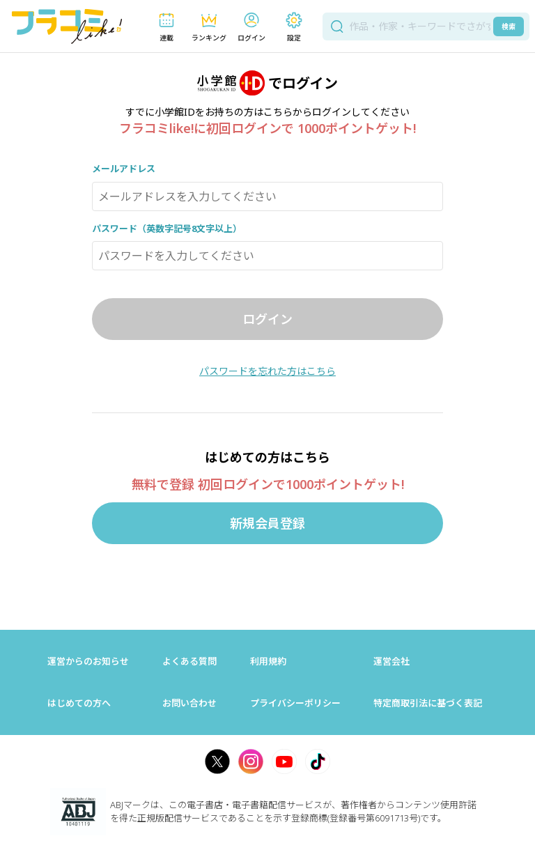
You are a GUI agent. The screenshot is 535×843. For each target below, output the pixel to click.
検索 (508, 26)
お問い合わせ (189, 703)
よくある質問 (189, 661)
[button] (166, 26)
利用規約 (268, 661)
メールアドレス (123, 168)
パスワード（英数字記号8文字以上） (167, 228)
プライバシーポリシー (295, 703)
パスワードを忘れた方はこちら (267, 371)
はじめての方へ (79, 703)
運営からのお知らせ (88, 661)
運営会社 (391, 661)
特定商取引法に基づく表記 (427, 703)
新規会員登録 (267, 523)
